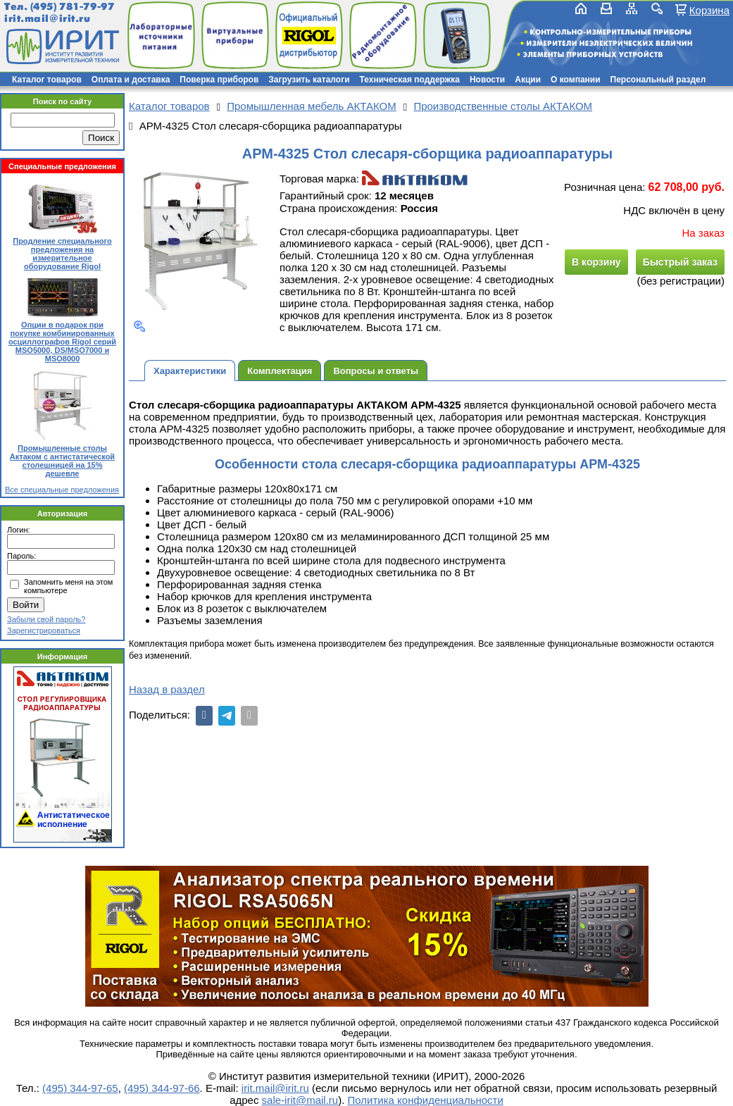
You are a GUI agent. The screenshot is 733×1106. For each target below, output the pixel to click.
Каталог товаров (47, 80)
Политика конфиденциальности (425, 1100)
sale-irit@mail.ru (300, 1100)
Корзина (709, 9)
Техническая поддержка (410, 80)
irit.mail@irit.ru (47, 18)
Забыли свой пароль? (46, 619)
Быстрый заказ (680, 262)
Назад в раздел (167, 689)
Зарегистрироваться (43, 630)
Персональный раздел (658, 80)
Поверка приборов (219, 80)
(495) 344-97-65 (80, 1088)
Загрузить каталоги (308, 80)
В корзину (596, 262)
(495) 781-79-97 (72, 6)
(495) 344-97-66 (162, 1088)
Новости (487, 80)
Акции (528, 80)
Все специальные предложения (62, 489)
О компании (576, 80)
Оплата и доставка (131, 80)
